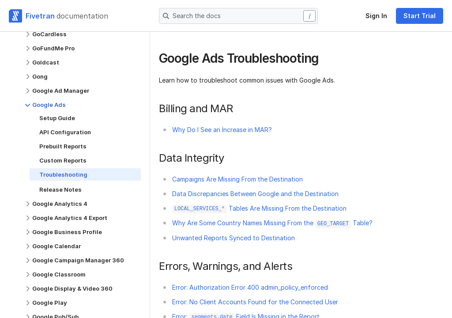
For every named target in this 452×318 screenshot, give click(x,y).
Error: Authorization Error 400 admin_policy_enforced (250, 287)
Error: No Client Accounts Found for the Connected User (255, 302)
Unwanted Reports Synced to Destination (233, 238)
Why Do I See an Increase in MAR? (222, 129)
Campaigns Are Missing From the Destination (237, 179)
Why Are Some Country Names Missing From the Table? (272, 223)
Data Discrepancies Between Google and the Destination (255, 193)
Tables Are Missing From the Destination (259, 208)
